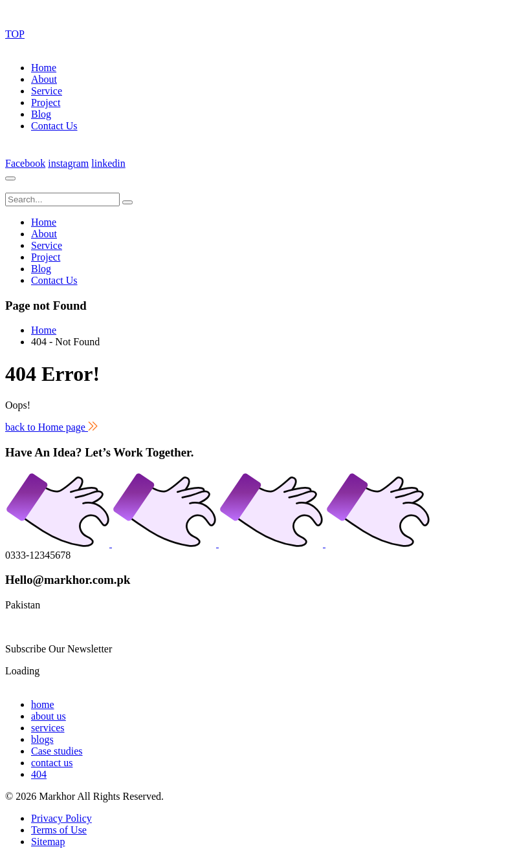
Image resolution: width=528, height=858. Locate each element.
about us (48, 716)
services (48, 727)
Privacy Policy (61, 818)
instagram (68, 163)
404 (39, 774)
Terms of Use (59, 829)
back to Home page (51, 427)
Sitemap (48, 841)
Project (45, 102)
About (44, 79)
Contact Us (54, 125)
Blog (41, 114)
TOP (15, 33)
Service (46, 90)
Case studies (57, 750)
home (42, 704)
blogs (42, 739)
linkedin (108, 163)
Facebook (25, 163)
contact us (51, 762)
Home (43, 67)
